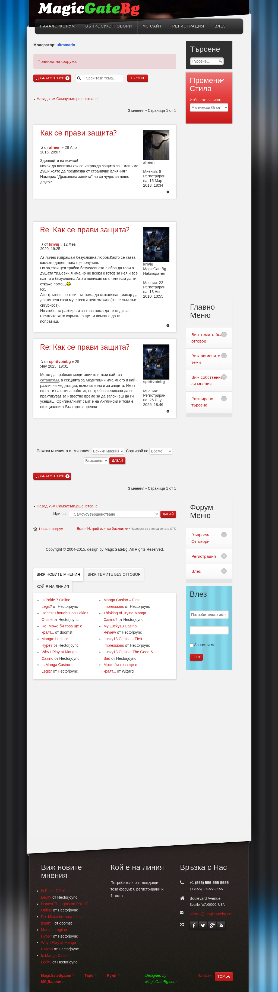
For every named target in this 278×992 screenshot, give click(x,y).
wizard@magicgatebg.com (212, 914)
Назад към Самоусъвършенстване (67, 99)
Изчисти (204, 975)
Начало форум (51, 529)
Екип (81, 528)
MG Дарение (52, 982)
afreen (55, 147)
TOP (221, 977)
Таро (88, 975)
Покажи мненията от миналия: (80, 451)
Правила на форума (57, 61)
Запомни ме (205, 645)
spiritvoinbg (60, 361)
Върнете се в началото (167, 192)
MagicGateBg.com (56, 975)
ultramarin (65, 45)
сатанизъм (49, 380)
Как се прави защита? (84, 230)
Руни (111, 975)
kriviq (54, 244)
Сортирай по (149, 451)
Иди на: (60, 514)
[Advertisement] (104, 209)
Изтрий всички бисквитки (107, 528)
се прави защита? (78, 133)
